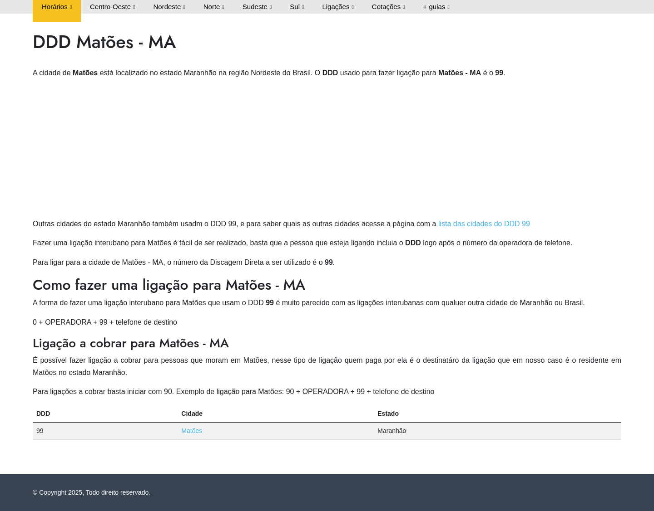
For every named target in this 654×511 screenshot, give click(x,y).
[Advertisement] (327, 150)
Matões (191, 430)
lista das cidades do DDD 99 (484, 224)
